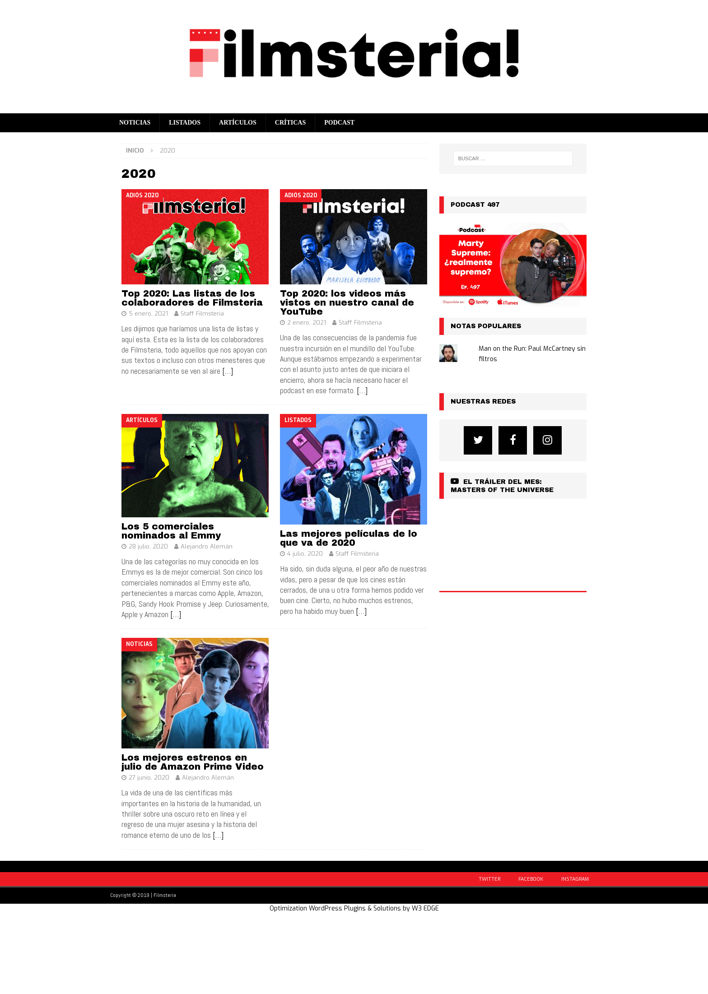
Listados (184, 122)
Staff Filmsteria (202, 313)
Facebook (530, 879)
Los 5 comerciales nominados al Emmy (171, 530)
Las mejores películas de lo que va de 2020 (348, 538)
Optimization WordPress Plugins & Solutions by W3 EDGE (354, 908)
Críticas (290, 122)
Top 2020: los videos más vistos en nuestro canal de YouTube (347, 302)
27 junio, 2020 (149, 777)
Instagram (575, 879)
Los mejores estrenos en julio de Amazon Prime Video (192, 761)
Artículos (237, 122)
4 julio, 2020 (305, 553)
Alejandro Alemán (207, 546)
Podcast (339, 122)
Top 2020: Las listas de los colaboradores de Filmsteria (192, 297)
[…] (227, 371)
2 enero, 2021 (306, 322)
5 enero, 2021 (148, 313)
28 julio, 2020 (148, 546)
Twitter (489, 879)
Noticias (134, 122)
